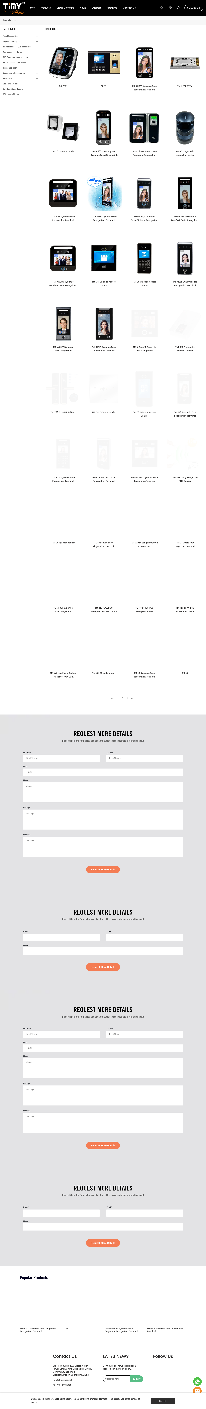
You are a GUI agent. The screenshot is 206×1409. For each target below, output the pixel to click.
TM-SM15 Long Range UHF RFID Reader (185, 479)
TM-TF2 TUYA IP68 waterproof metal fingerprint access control (144, 609)
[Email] (116, 1378)
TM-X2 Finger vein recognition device (185, 153)
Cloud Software (65, 8)
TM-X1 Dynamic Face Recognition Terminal (144, 674)
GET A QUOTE (193, 7)
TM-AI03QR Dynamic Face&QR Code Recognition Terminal (63, 283)
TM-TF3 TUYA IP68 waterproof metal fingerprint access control (185, 609)
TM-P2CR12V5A (185, 86)
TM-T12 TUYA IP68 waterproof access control (104, 609)
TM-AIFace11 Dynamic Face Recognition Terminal (144, 479)
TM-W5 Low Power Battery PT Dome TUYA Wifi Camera (63, 674)
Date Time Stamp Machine (13, 89)
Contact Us (129, 8)
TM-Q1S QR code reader (104, 412)
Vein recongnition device (12, 52)
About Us (112, 8)
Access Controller (10, 68)
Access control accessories (14, 73)
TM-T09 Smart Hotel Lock (63, 412)
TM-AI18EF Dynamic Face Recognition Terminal (144, 88)
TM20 (65, 1329)
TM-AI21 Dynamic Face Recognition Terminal (185, 414)
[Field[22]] (61, 937)
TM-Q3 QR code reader (103, 673)
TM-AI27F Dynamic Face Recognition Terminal (104, 349)
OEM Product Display (11, 94)
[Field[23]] (144, 937)
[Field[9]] (61, 758)
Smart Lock (7, 78)
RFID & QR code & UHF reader (14, 62)
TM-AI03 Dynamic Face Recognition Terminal (63, 218)
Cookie (41, 1399)
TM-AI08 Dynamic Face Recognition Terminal (165, 1330)
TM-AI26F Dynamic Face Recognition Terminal (185, 283)
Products (45, 8)
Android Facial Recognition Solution (16, 47)
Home (31, 8)
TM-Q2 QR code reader (63, 151)
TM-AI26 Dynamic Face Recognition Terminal (103, 479)
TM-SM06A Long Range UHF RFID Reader (144, 544)
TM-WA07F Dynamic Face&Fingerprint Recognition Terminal (63, 349)
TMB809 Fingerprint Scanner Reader (185, 349)
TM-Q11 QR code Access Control (104, 283)
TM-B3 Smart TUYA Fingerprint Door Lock (103, 544)
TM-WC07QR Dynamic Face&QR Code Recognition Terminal (185, 218)
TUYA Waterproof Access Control (15, 57)
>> (132, 698)
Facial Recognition (10, 36)
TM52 (103, 86)
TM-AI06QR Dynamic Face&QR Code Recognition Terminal (144, 218)
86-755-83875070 (62, 1385)
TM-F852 (63, 86)
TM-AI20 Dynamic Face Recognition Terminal (63, 479)
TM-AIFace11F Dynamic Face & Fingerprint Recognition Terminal (144, 349)
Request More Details (103, 869)
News (83, 8)
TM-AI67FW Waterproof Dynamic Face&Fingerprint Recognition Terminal (104, 153)
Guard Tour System (10, 84)
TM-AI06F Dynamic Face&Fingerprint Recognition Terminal (63, 609)
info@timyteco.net (62, 1380)
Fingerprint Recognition (12, 41)
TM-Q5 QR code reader (63, 542)
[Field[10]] (144, 758)
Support (96, 8)
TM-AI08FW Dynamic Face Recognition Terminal (104, 218)
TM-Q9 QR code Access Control (144, 414)
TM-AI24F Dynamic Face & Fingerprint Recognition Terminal (144, 153)
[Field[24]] (103, 951)
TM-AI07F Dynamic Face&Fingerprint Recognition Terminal (38, 1330)
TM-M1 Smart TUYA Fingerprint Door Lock (185, 544)
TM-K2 (185, 673)
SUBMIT (136, 1379)
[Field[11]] (103, 772)
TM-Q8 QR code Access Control (144, 283)
